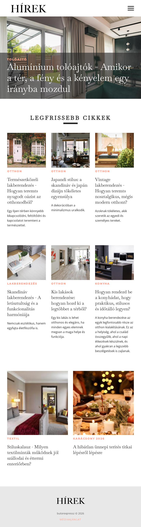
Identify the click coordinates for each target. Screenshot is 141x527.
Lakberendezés (22, 283)
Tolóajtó (17, 59)
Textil (13, 438)
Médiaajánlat (70, 519)
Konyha (102, 283)
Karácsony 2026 (88, 438)
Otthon (14, 171)
